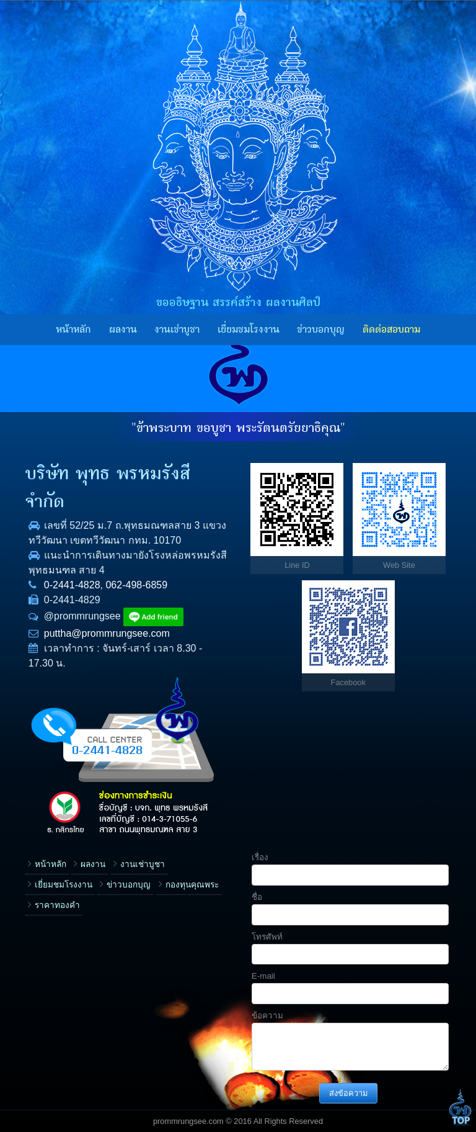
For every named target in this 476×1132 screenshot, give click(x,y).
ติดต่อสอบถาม (391, 329)
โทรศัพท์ (267, 936)
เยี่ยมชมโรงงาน (249, 329)
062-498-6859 (136, 585)
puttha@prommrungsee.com (107, 633)
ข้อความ (267, 1015)
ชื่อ (257, 897)
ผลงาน (123, 329)
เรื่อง (260, 857)
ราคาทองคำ (57, 905)
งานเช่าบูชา (177, 329)
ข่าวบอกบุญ (321, 329)
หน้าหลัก (73, 329)
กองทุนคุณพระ (192, 884)
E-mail (263, 976)
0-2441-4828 (72, 585)
